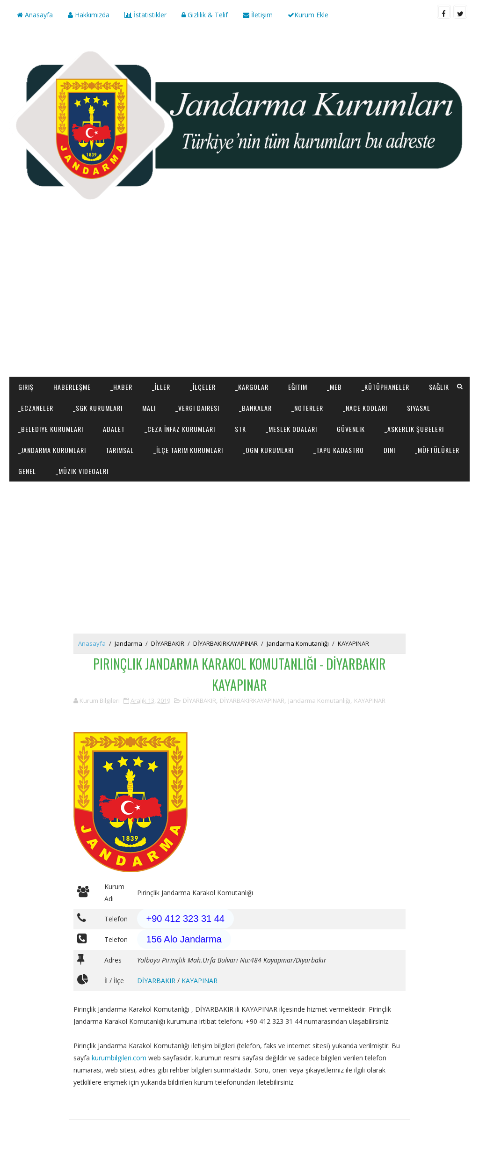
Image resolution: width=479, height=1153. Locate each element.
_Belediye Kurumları (50, 429)
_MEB (334, 387)
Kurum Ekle (308, 14)
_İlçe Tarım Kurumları (188, 450)
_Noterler (307, 408)
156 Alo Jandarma (184, 939)
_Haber (121, 387)
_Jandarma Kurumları (52, 450)
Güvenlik (351, 429)
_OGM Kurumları (268, 450)
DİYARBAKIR (167, 643)
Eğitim (297, 387)
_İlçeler (203, 387)
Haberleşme (72, 387)
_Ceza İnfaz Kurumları (180, 429)
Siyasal (418, 408)
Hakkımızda (88, 14)
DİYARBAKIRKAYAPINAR (225, 643)
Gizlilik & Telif (204, 14)
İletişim (258, 14)
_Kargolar (252, 387)
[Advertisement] (240, 301)
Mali (149, 408)
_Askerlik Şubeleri (414, 429)
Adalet (114, 429)
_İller (161, 387)
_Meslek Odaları (291, 429)
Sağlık (439, 387)
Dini (389, 450)
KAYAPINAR (353, 643)
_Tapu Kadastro (338, 450)
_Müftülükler (437, 450)
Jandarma (128, 643)
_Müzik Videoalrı (82, 471)
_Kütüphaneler (385, 387)
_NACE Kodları (365, 408)
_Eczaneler (35, 408)
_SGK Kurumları (98, 408)
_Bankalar (255, 408)
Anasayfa (35, 14)
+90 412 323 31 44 (185, 918)
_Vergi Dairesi (197, 408)
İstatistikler (145, 14)
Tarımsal (120, 450)
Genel (27, 471)
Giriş (26, 387)
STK (240, 429)
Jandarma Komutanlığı (298, 643)
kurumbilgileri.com (119, 1057)
